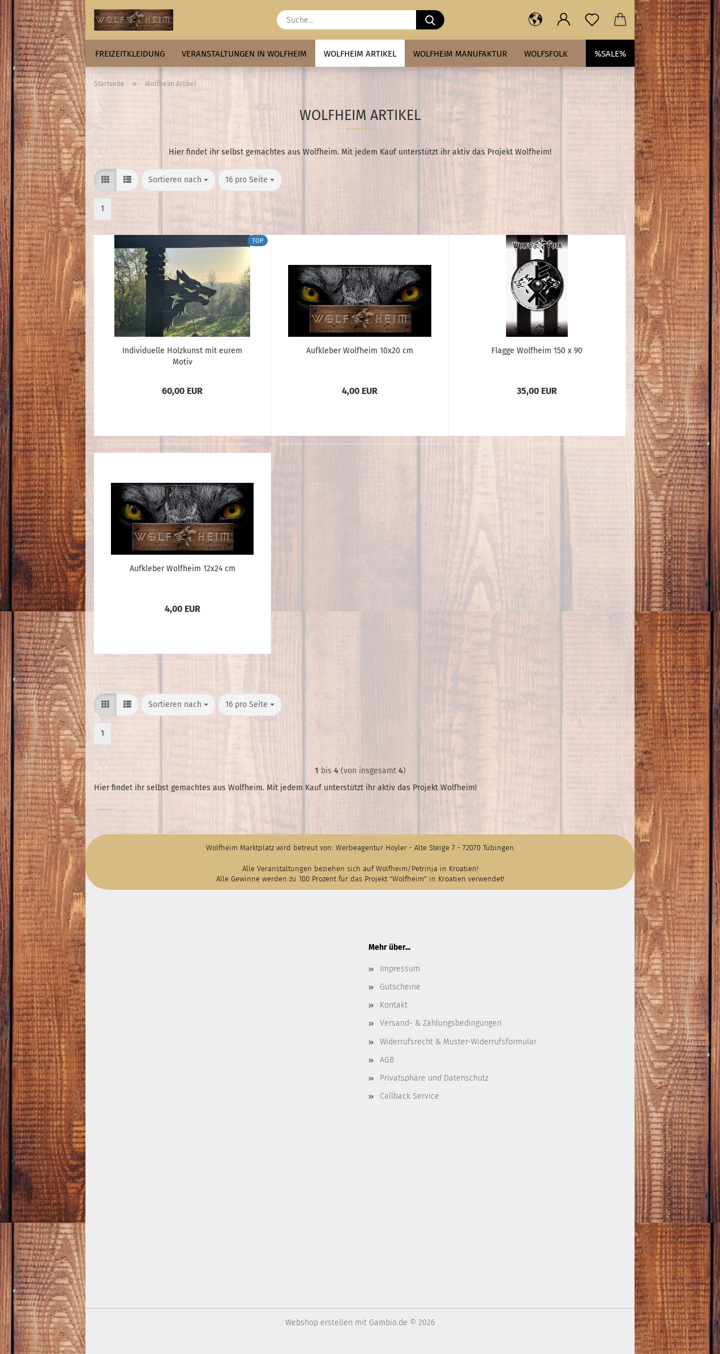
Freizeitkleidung (130, 54)
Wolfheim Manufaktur (460, 54)
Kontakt (394, 1005)
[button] (535, 20)
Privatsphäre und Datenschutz (434, 1078)
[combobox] (178, 180)
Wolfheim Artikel (360, 54)
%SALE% (610, 54)
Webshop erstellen (319, 1322)
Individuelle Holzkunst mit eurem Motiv (182, 355)
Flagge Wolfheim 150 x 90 (536, 350)
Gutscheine (400, 987)
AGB (387, 1060)
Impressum (400, 969)
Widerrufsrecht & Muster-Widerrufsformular (458, 1042)
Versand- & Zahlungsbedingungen (441, 1023)
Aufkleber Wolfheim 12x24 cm (182, 568)
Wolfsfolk (546, 54)
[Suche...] (430, 19)
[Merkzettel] (592, 20)
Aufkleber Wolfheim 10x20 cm (359, 350)
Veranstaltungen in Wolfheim (244, 54)
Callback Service (409, 1096)
